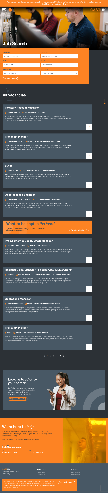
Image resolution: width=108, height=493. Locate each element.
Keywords (21, 55)
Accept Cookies (66, 482)
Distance (21, 63)
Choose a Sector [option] (47, 65)
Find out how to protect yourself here (54, 4)
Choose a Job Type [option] (48, 73)
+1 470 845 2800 (36, 453)
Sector (59, 63)
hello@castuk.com (11, 447)
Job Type (59, 72)
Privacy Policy (6, 474)
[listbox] (21, 65)
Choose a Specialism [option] (10, 73)
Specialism (21, 72)
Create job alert (78, 230)
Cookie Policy (13, 487)
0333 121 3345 (9, 453)
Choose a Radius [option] (9, 65)
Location (59, 55)
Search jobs (9, 79)
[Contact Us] (10, 10)
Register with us (16, 399)
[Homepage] (98, 10)
